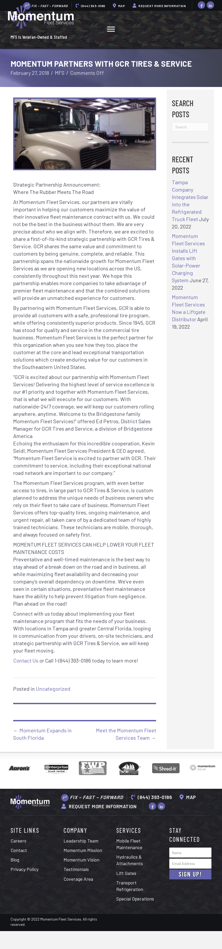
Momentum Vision (81, 860)
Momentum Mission (83, 850)
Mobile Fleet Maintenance (129, 844)
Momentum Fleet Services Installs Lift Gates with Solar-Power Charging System (188, 258)
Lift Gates (126, 873)
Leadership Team (81, 841)
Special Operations (135, 899)
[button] (111, 29)
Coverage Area (78, 879)
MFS (59, 73)
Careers (18, 841)
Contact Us (25, 660)
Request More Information (159, 5)
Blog (15, 860)
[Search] (190, 126)
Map (119, 5)
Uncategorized (53, 688)
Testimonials (76, 869)
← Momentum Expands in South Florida (42, 734)
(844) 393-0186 (90, 5)
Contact (19, 850)
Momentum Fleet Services (60, 919)
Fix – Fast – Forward (92, 797)
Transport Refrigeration (129, 886)
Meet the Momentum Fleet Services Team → (126, 734)
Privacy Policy (24, 869)
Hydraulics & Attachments (129, 860)
